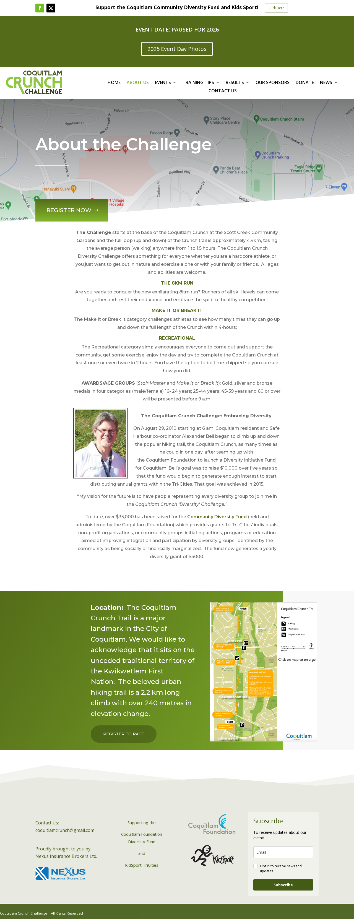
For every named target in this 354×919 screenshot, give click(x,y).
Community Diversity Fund (217, 516)
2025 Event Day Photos (177, 49)
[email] (283, 852)
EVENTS (163, 82)
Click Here (276, 8)
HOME (114, 82)
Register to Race (123, 733)
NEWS (326, 82)
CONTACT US (223, 91)
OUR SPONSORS (273, 82)
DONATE (305, 82)
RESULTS (235, 82)
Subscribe (283, 884)
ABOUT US (138, 82)
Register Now (67, 207)
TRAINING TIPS (198, 82)
